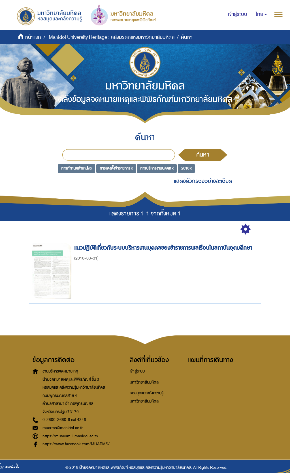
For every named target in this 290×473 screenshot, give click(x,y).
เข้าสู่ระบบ (137, 371)
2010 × (186, 168)
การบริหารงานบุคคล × (157, 168)
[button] (261, 14)
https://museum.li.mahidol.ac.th (70, 436)
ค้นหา (202, 154)
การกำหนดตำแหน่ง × (76, 168)
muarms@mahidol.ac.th (63, 427)
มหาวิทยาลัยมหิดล (144, 382)
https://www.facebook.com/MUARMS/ (76, 444)
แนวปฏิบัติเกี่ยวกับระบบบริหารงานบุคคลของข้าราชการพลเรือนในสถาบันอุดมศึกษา (164, 247)
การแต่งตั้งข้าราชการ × (116, 168)
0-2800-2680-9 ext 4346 (64, 419)
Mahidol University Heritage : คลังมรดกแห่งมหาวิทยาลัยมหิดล (111, 37)
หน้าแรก (33, 37)
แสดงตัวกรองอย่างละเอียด (203, 181)
